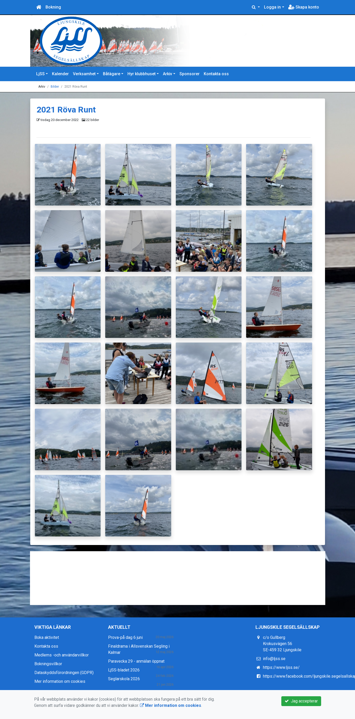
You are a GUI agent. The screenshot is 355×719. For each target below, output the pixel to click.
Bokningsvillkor (48, 663)
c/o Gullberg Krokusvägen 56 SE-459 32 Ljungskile (282, 643)
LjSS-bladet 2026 (124, 670)
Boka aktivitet (46, 637)
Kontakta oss (216, 73)
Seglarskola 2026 (124, 678)
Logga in (272, 7)
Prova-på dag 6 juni (125, 637)
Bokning (53, 7)
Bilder (55, 86)
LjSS (40, 73)
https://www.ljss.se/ (281, 667)
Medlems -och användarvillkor (61, 655)
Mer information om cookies (59, 681)
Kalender (60, 73)
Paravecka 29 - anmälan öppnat (136, 661)
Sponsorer (189, 73)
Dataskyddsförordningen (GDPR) (64, 672)
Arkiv (167, 73)
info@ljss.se (274, 658)
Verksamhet (84, 73)
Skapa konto (303, 7)
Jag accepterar (301, 701)
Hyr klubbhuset (141, 73)
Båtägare (111, 73)
